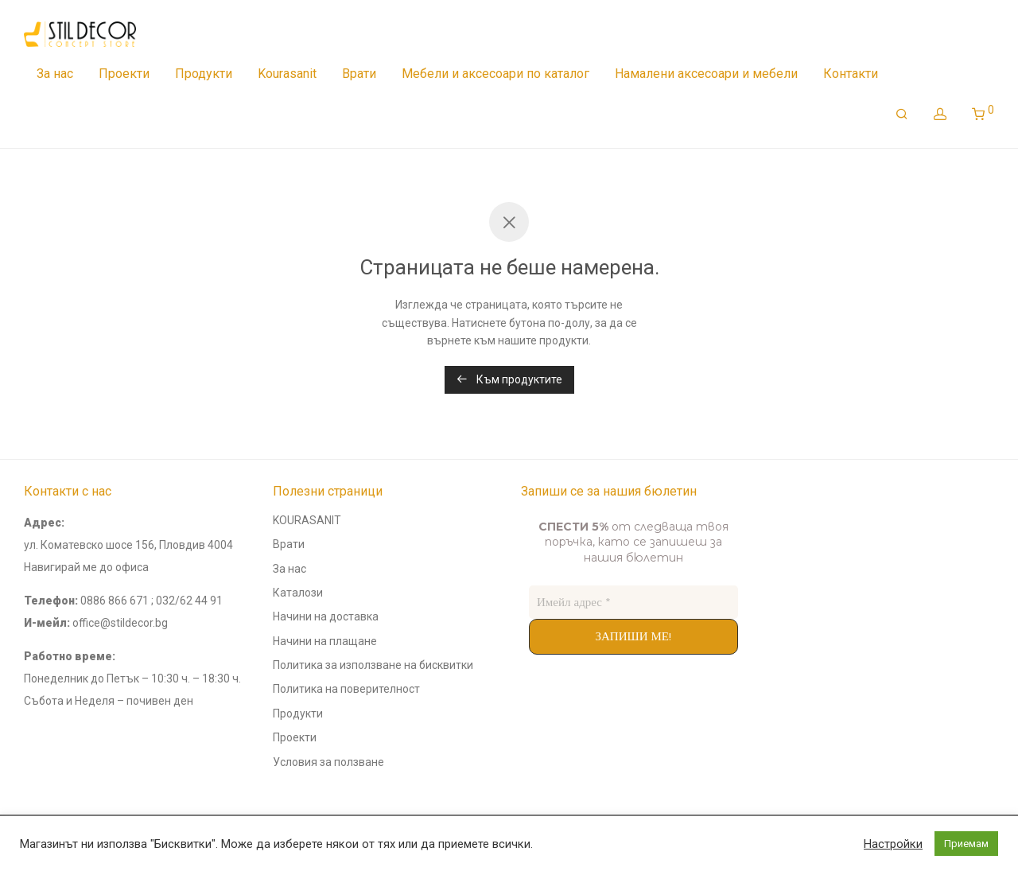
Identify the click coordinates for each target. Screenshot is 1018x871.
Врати (359, 73)
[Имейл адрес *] (633, 602)
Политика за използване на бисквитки (373, 665)
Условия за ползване (328, 762)
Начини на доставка (326, 616)
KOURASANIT (307, 520)
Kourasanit (287, 73)
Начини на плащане (325, 641)
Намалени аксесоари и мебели (706, 73)
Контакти (850, 73)
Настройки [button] (893, 844)
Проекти (124, 73)
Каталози (298, 592)
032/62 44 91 (189, 600)
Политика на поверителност (346, 688)
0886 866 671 (114, 600)
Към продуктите (509, 379)
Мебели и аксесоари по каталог (495, 73)
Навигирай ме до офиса (86, 567)
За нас (55, 73)
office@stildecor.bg (120, 622)
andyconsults (803, 494)
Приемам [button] (966, 844)
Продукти (203, 73)
